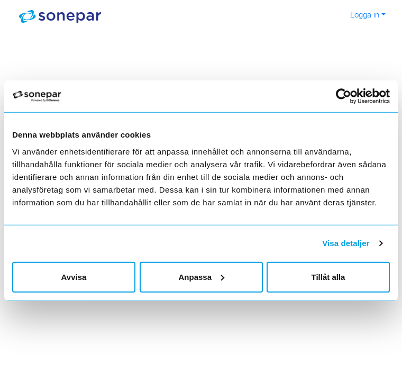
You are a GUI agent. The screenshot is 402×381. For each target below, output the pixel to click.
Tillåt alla (328, 276)
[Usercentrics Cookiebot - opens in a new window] (349, 96)
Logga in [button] (364, 14)
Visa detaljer (345, 243)
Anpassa (201, 276)
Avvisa (74, 276)
